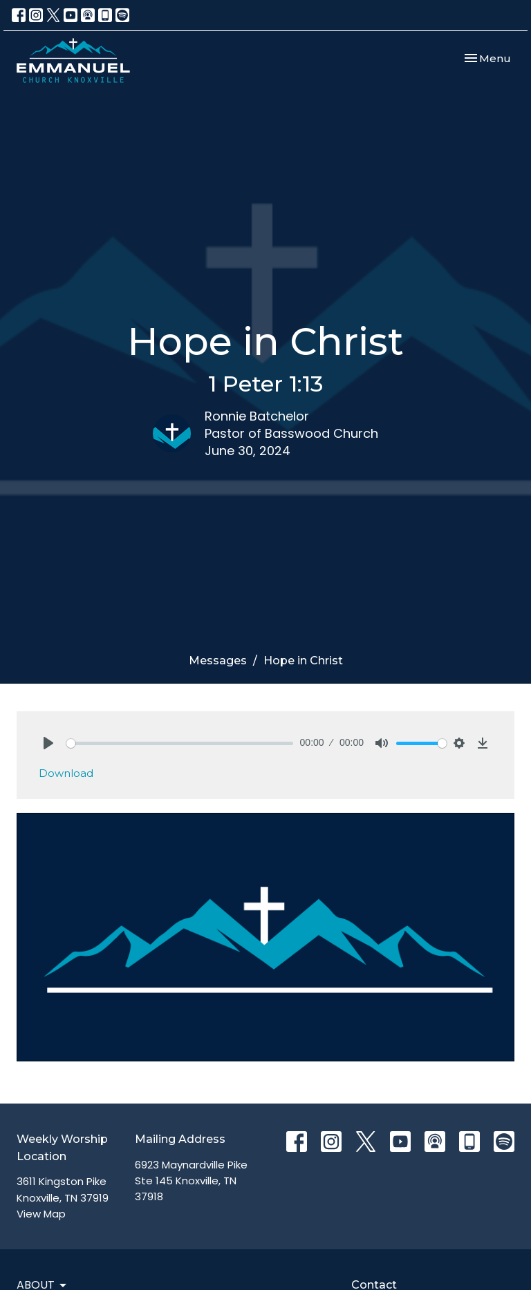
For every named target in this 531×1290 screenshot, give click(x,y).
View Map (41, 1213)
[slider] (179, 743)
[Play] (48, 743)
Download (66, 773)
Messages (218, 660)
